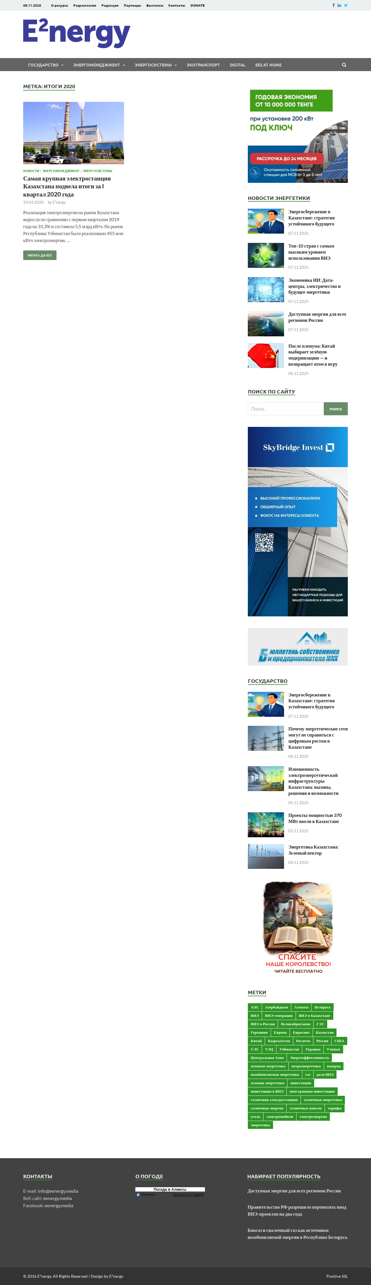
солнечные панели (306, 1108)
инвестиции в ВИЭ (267, 1091)
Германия (259, 1032)
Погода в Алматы (170, 1189)
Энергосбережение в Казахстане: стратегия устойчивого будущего (311, 217)
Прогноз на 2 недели (188, 1194)
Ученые (333, 1049)
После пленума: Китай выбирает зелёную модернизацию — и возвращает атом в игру (313, 355)
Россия (322, 1040)
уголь (255, 1116)
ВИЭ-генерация (278, 1015)
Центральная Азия (267, 1057)
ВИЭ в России (263, 1023)
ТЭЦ (269, 1049)
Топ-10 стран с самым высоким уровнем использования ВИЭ (311, 252)
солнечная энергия (267, 1108)
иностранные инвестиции (312, 1091)
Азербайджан (276, 1007)
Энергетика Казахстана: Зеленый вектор (313, 850)
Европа (280, 1032)
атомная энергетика (268, 1066)
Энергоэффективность (309, 1057)
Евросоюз (301, 1032)
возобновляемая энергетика (275, 1074)
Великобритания (295, 1023)
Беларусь (322, 1007)
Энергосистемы (153, 64)
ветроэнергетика (306, 1066)
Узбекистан (289, 1049)
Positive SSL (337, 1276)
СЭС (255, 1049)
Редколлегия (84, 5)
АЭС (255, 1007)
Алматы (301, 1007)
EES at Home (268, 64)
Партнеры (132, 5)
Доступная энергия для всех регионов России (317, 317)
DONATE (197, 5)
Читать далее (37, 253)
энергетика (260, 1124)
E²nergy (59, 202)
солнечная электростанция (274, 1099)
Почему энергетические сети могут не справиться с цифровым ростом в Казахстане (318, 737)
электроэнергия (313, 1116)
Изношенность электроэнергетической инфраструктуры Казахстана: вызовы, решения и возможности (313, 781)
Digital (237, 64)
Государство (43, 64)
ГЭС (320, 1023)
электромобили (279, 1116)
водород (334, 1066)
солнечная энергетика (323, 1099)
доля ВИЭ (325, 1074)
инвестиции (300, 1082)
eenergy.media (57, 1198)
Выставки (154, 5)
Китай (256, 1040)
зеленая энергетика (267, 1082)
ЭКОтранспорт (203, 64)
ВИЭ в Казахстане (314, 1015)
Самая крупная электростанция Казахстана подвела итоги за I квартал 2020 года (67, 186)
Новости (31, 170)
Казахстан (325, 1032)
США (339, 1040)
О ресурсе (59, 5)
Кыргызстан (279, 1040)
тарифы (335, 1108)
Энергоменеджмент (96, 64)
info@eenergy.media (58, 1191)
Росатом (303, 1040)
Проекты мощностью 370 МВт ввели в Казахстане (315, 818)
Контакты (176, 5)
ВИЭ (255, 1015)
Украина (312, 1049)
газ (307, 1074)
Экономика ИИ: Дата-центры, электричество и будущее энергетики (314, 286)
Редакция (110, 5)
